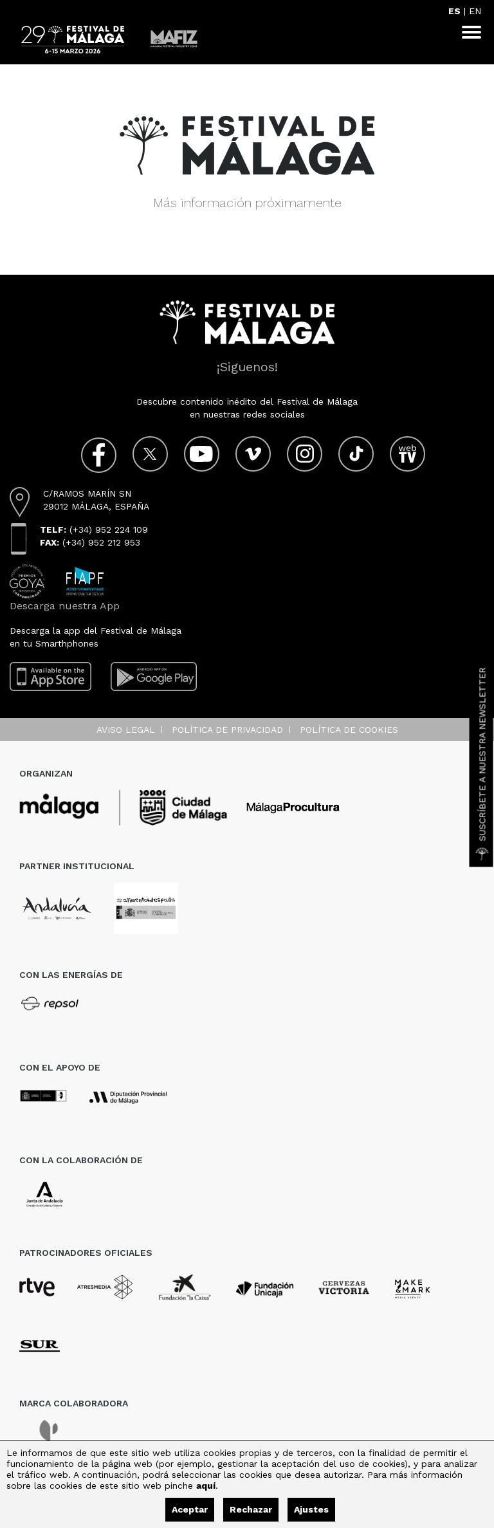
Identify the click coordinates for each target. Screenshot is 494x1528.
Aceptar (190, 1509)
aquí (205, 1485)
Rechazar (251, 1509)
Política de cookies (349, 729)
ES (454, 10)
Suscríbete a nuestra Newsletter (482, 764)
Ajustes (311, 1509)
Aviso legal (125, 729)
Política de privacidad (227, 729)
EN (475, 10)
